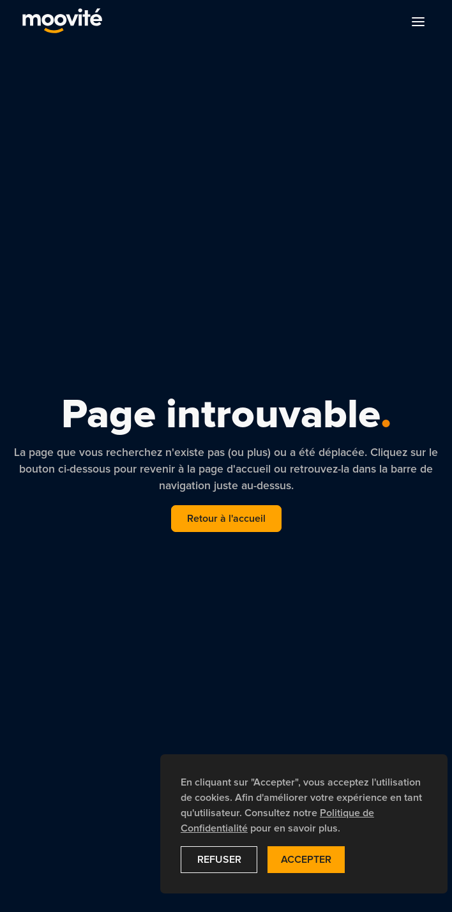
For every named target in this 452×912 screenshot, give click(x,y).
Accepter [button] (306, 860)
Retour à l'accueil (226, 518)
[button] (418, 21)
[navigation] (62, 21)
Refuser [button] (219, 860)
